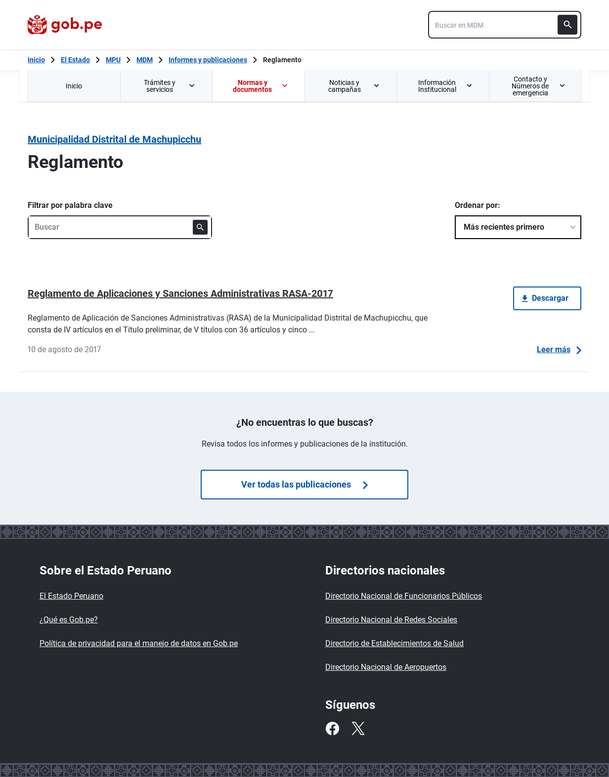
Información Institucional (445, 86)
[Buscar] (567, 25)
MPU (113, 60)
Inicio (74, 86)
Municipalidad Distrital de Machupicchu (114, 139)
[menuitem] (74, 85)
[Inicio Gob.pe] (36, 59)
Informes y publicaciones (208, 60)
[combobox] (504, 25)
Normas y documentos (260, 86)
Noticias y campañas (354, 86)
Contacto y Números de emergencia (538, 86)
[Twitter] (358, 729)
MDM (144, 60)
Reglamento (282, 60)
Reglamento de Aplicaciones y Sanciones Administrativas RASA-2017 (180, 293)
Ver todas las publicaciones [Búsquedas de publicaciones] (304, 484)
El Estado (75, 60)
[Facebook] (332, 729)
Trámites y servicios (170, 86)
